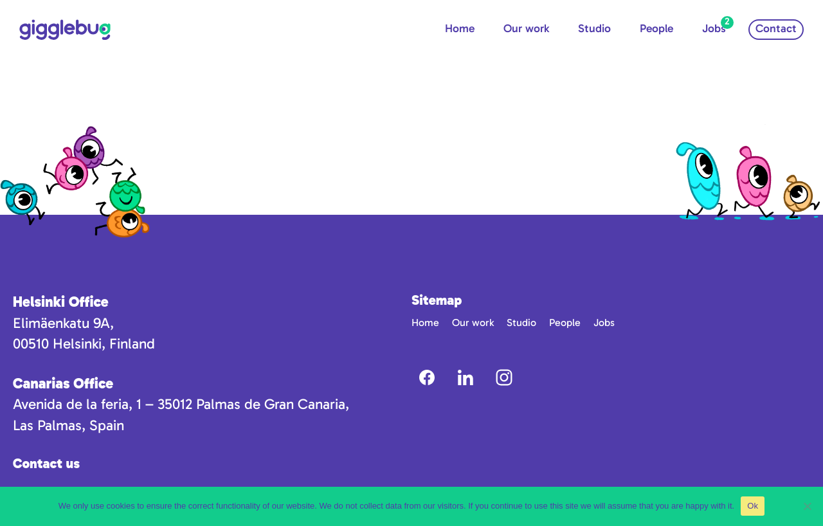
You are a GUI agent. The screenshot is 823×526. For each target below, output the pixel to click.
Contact (776, 28)
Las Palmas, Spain (68, 425)
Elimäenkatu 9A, (63, 323)
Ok (752, 506)
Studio (594, 28)
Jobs (714, 28)
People (656, 28)
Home (460, 28)
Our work (526, 28)
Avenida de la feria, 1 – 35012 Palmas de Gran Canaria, (181, 404)
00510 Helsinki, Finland (84, 343)
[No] (806, 506)
